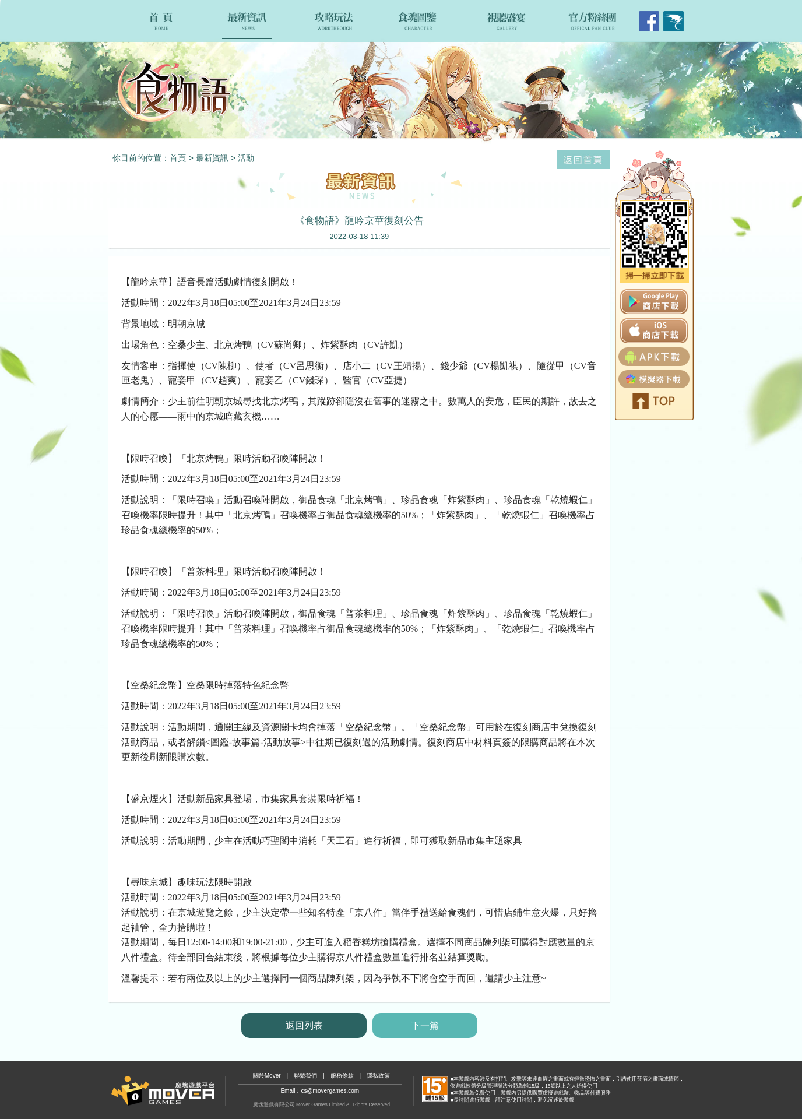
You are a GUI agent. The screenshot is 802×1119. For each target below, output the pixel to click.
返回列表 (304, 1025)
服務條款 (342, 1075)
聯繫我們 (305, 1075)
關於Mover (267, 1075)
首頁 (178, 158)
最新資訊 (212, 158)
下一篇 (425, 1025)
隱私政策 (378, 1075)
